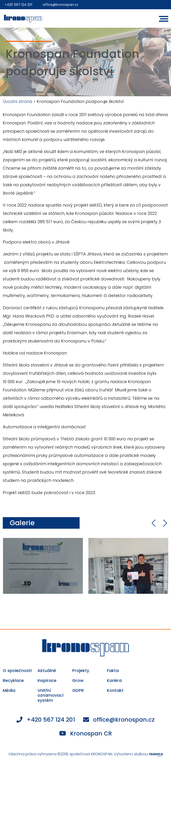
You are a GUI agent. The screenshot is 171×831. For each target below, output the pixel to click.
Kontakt (115, 690)
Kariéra (114, 680)
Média (9, 690)
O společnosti (17, 670)
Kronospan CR (86, 733)
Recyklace (13, 680)
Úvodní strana (17, 101)
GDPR (78, 690)
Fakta (113, 670)
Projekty (80, 670)
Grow (78, 680)
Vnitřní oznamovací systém (50, 695)
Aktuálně (46, 670)
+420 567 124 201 (19, 4)
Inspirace (46, 680)
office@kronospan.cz (61, 4)
